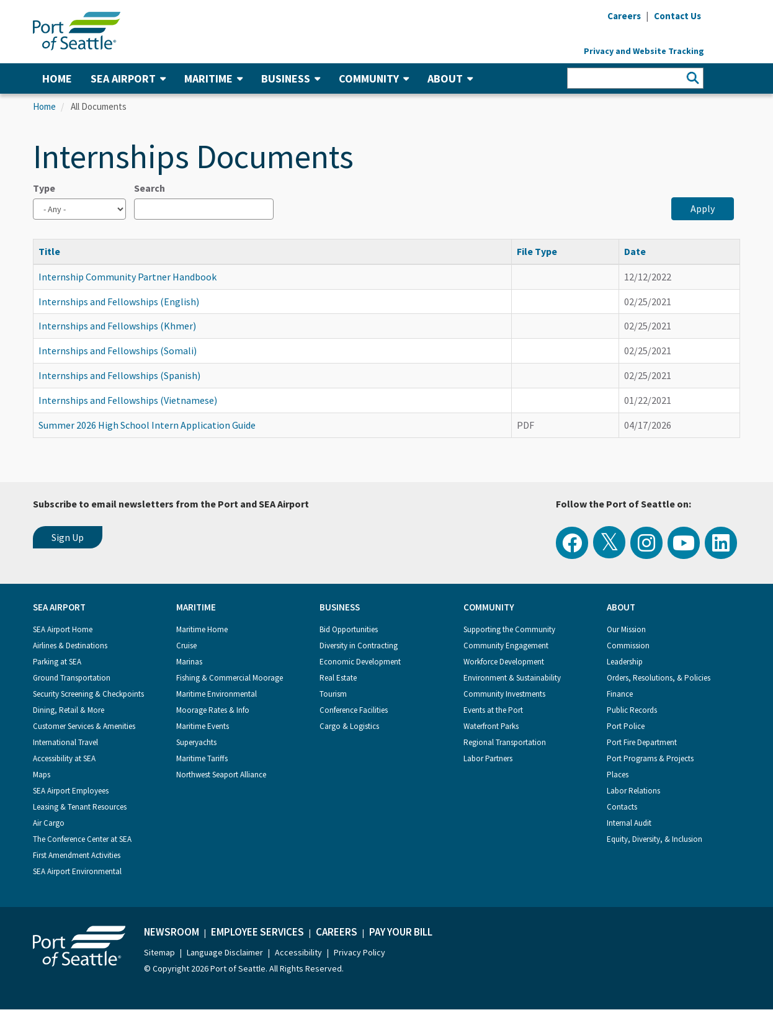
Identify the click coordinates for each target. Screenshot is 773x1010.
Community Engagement (505, 645)
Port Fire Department (642, 742)
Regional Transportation (504, 742)
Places (617, 774)
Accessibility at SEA (64, 758)
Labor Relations (633, 790)
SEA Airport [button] (128, 78)
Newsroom (171, 932)
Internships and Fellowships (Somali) (117, 350)
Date (635, 251)
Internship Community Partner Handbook (127, 276)
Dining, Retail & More (68, 710)
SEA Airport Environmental (77, 871)
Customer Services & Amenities (84, 726)
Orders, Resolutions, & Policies (658, 678)
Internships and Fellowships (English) (118, 301)
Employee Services (257, 932)
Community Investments (504, 694)
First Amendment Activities (76, 855)
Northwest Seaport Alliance (221, 774)
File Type (537, 251)
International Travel (65, 742)
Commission (628, 645)
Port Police (626, 726)
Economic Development (360, 661)
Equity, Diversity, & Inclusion (654, 839)
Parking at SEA (57, 661)
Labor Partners (487, 758)
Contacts (622, 807)
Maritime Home (202, 629)
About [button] (450, 78)
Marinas (189, 661)
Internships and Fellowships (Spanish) (119, 375)
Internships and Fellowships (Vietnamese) (127, 400)
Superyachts (196, 742)
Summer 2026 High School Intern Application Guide (147, 425)
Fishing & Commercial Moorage (229, 678)
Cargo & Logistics (349, 726)
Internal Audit (629, 823)
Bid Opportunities (348, 629)
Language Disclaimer (225, 952)
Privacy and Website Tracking (644, 50)
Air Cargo (49, 823)
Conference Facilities (353, 710)
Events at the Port (493, 710)
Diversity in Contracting (358, 645)
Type (44, 188)
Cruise (186, 645)
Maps (41, 774)
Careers (336, 932)
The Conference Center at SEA (82, 839)
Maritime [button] (213, 78)
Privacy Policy (359, 952)
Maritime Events (202, 726)
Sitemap (159, 952)
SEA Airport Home (62, 629)
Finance (620, 694)
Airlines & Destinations (70, 645)
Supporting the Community (509, 629)
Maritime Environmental (216, 694)
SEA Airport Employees (71, 790)
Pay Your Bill (400, 932)
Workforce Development (503, 661)
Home (57, 78)
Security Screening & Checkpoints (88, 694)
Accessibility (298, 952)
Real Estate (338, 678)
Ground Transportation (71, 678)
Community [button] (374, 78)
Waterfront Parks (491, 726)
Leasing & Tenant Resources (80, 807)
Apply (702, 208)
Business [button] (290, 78)
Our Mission (626, 629)
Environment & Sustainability (512, 678)
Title (55, 251)
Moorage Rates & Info (212, 710)
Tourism (333, 694)
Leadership (625, 661)
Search (149, 188)
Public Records (632, 710)
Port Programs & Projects (650, 758)
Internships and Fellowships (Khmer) (117, 326)
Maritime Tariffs (202, 758)
